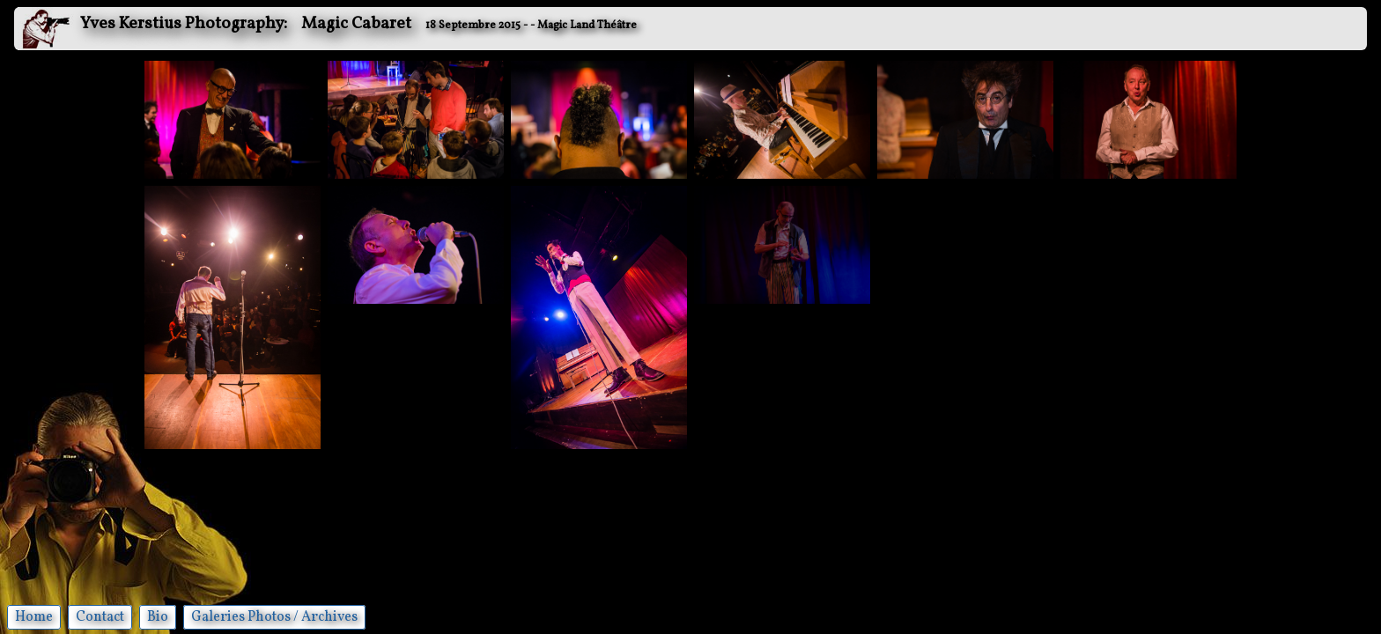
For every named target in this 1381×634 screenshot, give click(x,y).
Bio (157, 617)
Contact (100, 617)
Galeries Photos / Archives (274, 617)
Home (34, 617)
